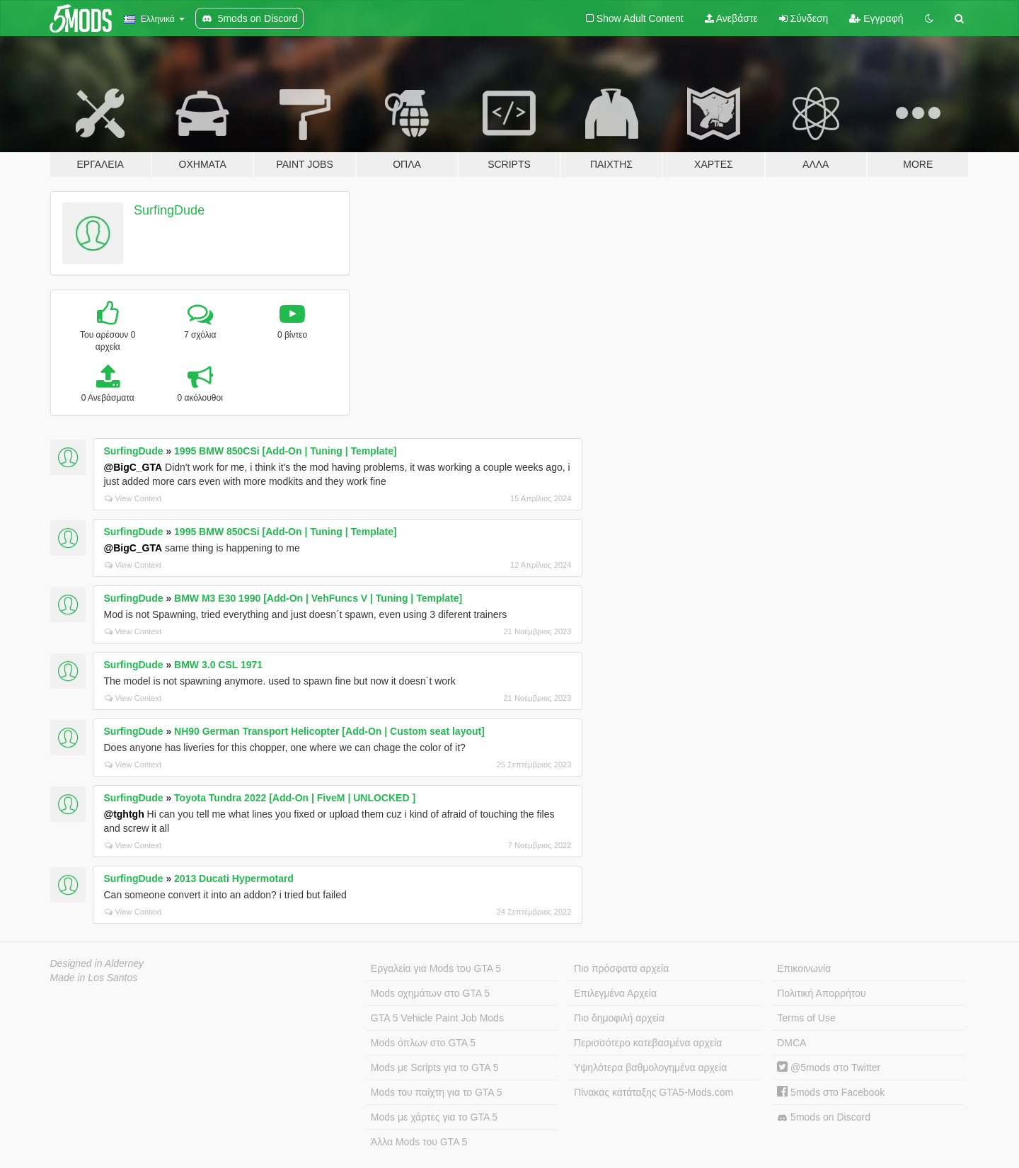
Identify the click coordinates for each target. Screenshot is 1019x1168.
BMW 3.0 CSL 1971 (218, 664)
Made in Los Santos (94, 977)
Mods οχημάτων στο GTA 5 (430, 993)
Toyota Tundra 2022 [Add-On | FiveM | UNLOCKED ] (294, 797)
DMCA (791, 1042)
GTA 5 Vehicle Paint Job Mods (437, 1018)
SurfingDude (169, 210)
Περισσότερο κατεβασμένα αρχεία (648, 1042)
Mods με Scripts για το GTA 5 (435, 1067)
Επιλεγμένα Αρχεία (615, 993)
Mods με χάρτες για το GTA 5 (434, 1117)
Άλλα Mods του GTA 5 (419, 1141)
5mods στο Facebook (831, 1092)
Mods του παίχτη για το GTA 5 (436, 1092)
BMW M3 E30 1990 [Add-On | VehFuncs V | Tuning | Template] (318, 598)
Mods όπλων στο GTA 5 (423, 1042)
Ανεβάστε (731, 18)
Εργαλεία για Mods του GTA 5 (436, 968)
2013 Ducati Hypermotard (234, 878)
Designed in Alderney (97, 963)
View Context (133, 498)
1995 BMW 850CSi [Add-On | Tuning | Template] (285, 451)
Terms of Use (806, 1018)
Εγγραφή (876, 18)
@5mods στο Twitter (828, 1067)
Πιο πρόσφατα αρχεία (621, 968)
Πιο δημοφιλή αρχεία (619, 1018)
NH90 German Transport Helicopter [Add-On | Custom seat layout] (329, 731)
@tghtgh (124, 814)
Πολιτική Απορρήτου (821, 993)
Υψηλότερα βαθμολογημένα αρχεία (650, 1067)
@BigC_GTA (133, 467)
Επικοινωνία (804, 968)
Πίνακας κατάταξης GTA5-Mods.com (653, 1092)
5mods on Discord (823, 1117)
